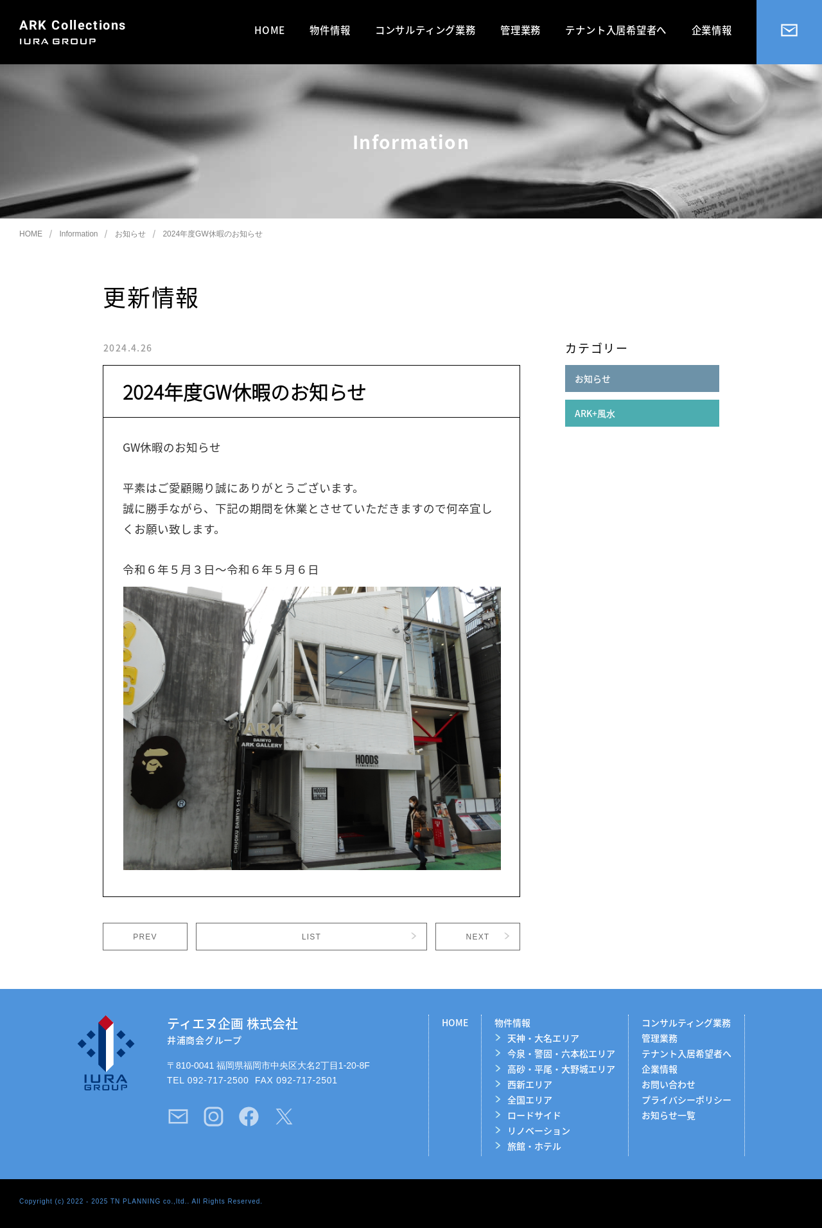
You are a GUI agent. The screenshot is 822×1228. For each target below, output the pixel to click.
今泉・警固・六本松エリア (561, 1053)
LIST (311, 936)
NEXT (478, 936)
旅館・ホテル (534, 1145)
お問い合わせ (668, 1084)
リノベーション (538, 1130)
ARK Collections (73, 25)
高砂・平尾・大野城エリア (561, 1068)
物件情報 (330, 29)
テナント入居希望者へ (616, 29)
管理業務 (520, 29)
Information (78, 233)
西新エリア (529, 1084)
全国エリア (529, 1099)
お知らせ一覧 (668, 1114)
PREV (145, 936)
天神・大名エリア (543, 1037)
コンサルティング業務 (425, 29)
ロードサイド (534, 1114)
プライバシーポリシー (686, 1099)
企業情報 (712, 29)
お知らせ (130, 233)
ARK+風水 (595, 413)
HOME (269, 29)
